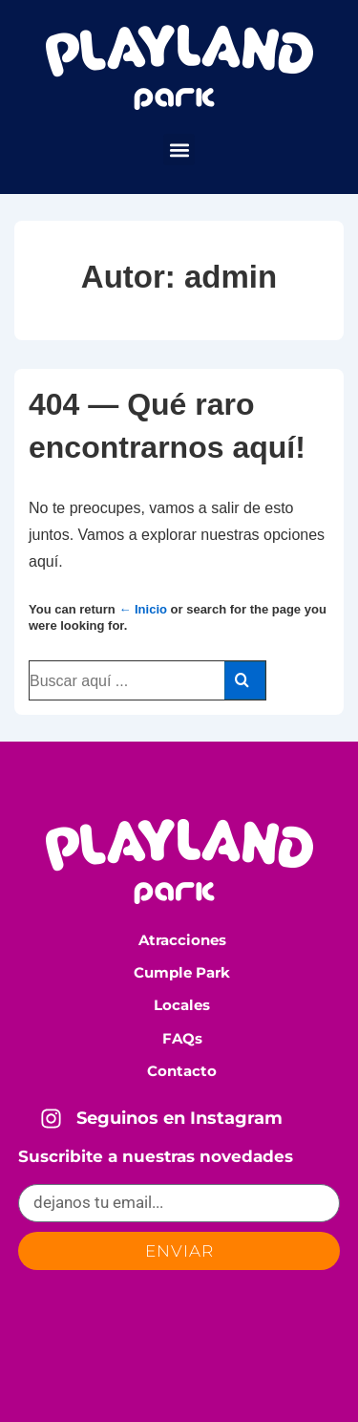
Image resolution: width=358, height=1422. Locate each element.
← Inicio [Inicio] (142, 609)
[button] (179, 149)
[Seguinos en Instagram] (51, 1119)
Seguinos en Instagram (179, 1118)
